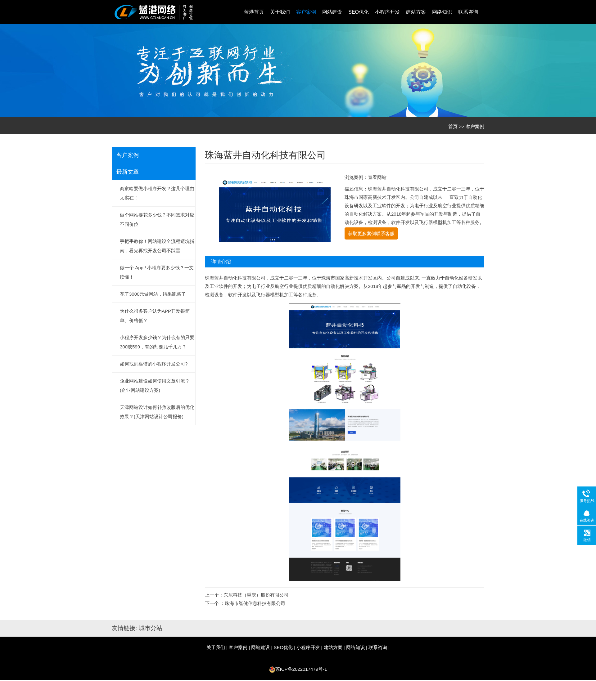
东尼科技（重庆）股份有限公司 (256, 595)
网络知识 (442, 12)
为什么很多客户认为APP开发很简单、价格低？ (155, 315)
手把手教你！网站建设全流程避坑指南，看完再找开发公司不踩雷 (157, 246)
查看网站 (377, 177)
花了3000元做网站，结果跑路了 (153, 294)
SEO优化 (358, 12)
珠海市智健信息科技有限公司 (255, 603)
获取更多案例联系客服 (371, 233)
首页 (453, 126)
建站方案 (416, 12)
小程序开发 (387, 12)
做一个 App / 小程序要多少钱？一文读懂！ (157, 272)
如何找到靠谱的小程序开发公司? (153, 363)
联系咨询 (468, 12)
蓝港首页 (254, 12)
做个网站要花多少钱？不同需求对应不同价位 (157, 219)
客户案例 (306, 12)
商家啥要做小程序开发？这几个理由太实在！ (157, 193)
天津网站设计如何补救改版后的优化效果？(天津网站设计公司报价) (157, 412)
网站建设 (332, 12)
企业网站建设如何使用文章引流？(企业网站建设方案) (155, 385)
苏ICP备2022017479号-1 (301, 669)
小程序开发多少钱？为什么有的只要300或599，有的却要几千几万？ (157, 342)
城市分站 (150, 628)
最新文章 (127, 172)
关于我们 (280, 12)
